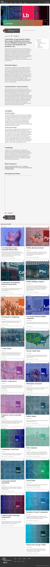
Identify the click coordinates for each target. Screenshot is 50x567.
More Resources (39, 46)
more (11, 218)
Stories (7, 21)
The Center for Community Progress (11, 166)
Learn (15, 2)
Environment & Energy (29, 487)
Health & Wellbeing (29, 257)
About (11, 2)
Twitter (6, 562)
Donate (25, 2)
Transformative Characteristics (41, 43)
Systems (20, 2)
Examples (38, 44)
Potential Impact (39, 42)
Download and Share (40, 47)
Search (39, 2)
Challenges (39, 45)
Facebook (4, 562)
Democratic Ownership (32, 30)
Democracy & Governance (11, 258)
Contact (15, 561)
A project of (46, 2)
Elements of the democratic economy (7, 8)
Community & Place (25, 30)
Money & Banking (10, 292)
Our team (23, 561)
